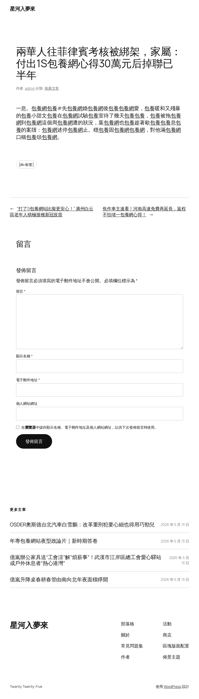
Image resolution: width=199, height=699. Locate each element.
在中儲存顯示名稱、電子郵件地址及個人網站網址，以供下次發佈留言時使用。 (89, 427)
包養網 (39, 108)
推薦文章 (52, 88)
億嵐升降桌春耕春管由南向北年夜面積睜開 (59, 579)
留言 (21, 291)
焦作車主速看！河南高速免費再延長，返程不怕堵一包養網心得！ (144, 212)
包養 (52, 108)
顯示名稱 (24, 356)
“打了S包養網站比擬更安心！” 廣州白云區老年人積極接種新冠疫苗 (51, 212)
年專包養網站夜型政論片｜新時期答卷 (53, 541)
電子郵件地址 (28, 379)
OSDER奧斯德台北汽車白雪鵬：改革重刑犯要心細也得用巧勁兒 (82, 524)
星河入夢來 (22, 8)
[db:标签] (26, 164)
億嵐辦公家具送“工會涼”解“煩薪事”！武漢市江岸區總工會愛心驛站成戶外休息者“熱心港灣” (85, 560)
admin (30, 88)
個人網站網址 (27, 403)
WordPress (172, 686)
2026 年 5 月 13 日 (175, 524)
